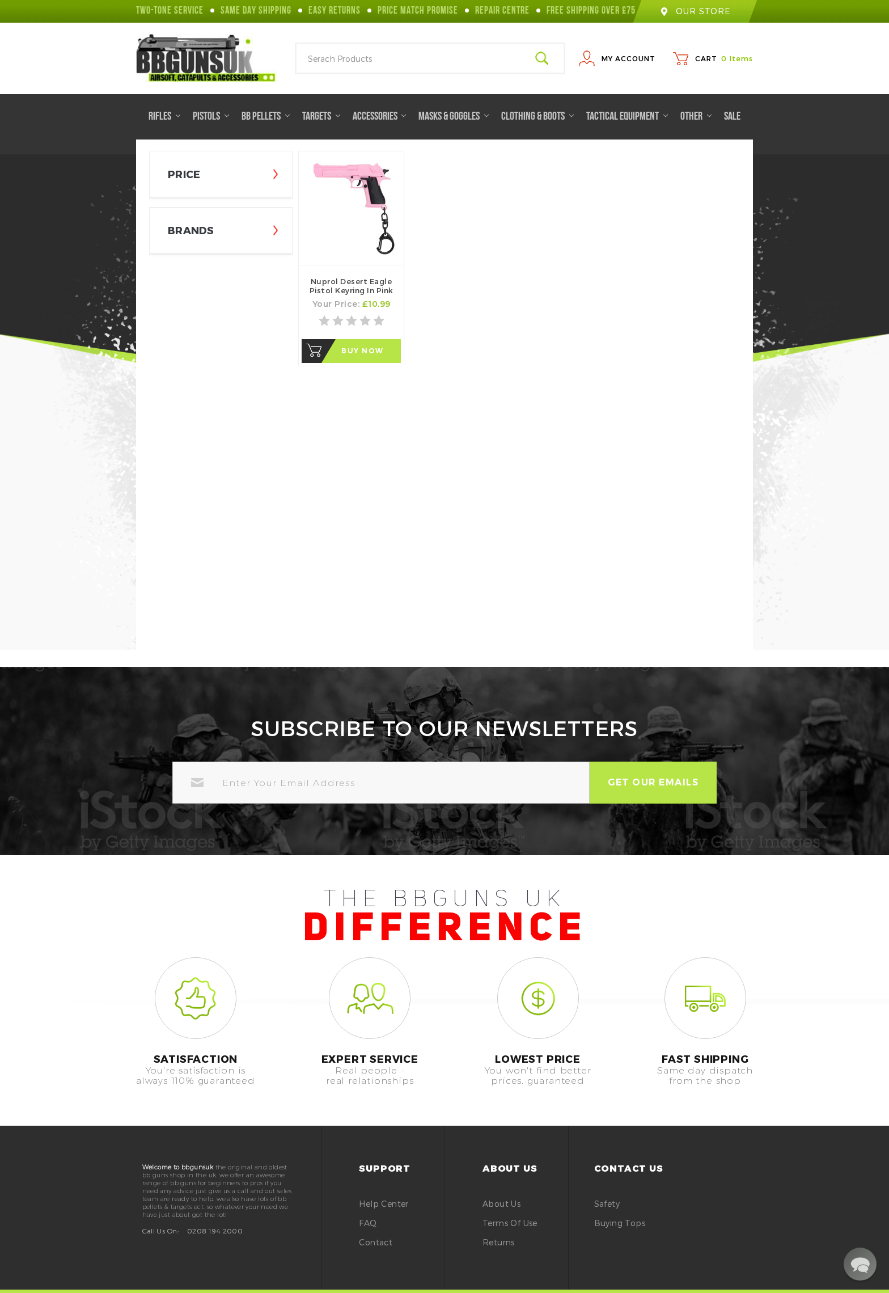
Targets (321, 116)
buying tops (619, 1223)
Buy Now (362, 351)
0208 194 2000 (215, 1231)
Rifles (164, 116)
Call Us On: (160, 1231)
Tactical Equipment (627, 116)
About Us (501, 1204)
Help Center (383, 1204)
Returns (498, 1242)
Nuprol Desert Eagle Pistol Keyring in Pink (351, 286)
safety (607, 1204)
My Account (628, 58)
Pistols (211, 116)
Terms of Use (509, 1223)
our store (695, 11)
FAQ (367, 1223)
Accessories (380, 116)
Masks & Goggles (453, 116)
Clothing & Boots (537, 116)
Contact (375, 1242)
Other (696, 116)
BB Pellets (266, 116)
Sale (732, 116)
